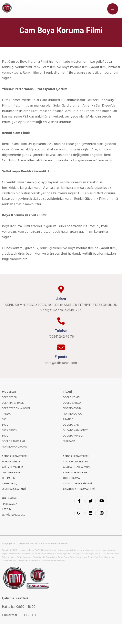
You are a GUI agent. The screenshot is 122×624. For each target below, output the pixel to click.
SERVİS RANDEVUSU (13, 515)
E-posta (61, 357)
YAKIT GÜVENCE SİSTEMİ (77, 483)
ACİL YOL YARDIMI (13, 467)
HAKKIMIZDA (9, 504)
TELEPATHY (8, 478)
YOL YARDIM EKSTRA (75, 461)
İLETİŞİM (6, 509)
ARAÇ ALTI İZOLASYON (76, 467)
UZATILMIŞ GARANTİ (14, 489)
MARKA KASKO (11, 461)
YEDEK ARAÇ (9, 483)
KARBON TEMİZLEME (75, 472)
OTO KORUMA (71, 478)
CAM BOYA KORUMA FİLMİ (79, 489)
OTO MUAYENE (11, 472)
